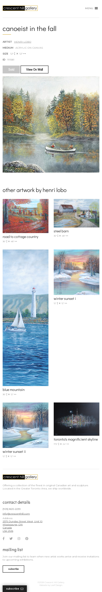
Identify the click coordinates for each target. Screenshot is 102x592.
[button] (89, 8)
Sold (11, 69)
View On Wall (34, 69)
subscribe (13, 568)
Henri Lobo (22, 41)
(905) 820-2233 (12, 509)
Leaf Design (56, 585)
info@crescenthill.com (16, 513)
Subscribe (14, 588)
